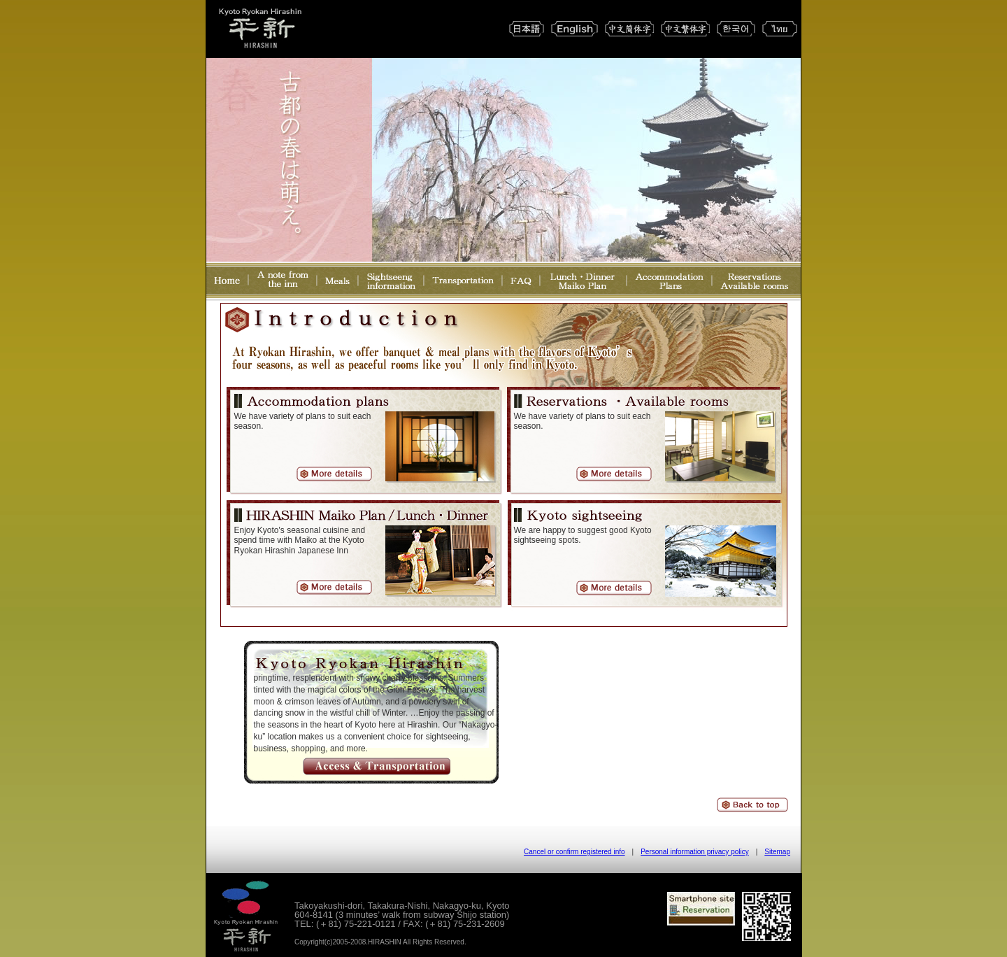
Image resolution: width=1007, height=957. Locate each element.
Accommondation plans (312, 403)
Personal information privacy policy (695, 852)
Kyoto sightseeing (580, 517)
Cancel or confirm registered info (574, 852)
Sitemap (777, 852)
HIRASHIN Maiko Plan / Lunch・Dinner (259, 517)
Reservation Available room (624, 403)
